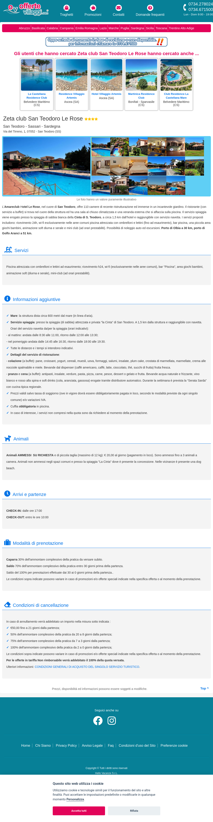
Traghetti (66, 10)
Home (25, 745)
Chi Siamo (43, 745)
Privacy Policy (66, 745)
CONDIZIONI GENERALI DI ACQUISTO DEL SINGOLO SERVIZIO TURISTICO (87, 666)
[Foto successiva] (87, 167)
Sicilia (150, 28)
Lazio (103, 28)
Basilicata (38, 28)
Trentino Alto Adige (181, 28)
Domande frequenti (150, 10)
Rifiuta (134, 810)
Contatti (118, 10)
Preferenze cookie (174, 745)
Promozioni (93, 10)
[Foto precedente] (8, 167)
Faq (111, 745)
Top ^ (204, 688)
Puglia (125, 28)
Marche (114, 28)
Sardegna (137, 28)
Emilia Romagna (86, 28)
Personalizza (75, 799)
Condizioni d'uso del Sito (137, 745)
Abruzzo (24, 28)
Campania (67, 28)
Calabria (52, 28)
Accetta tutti (79, 810)
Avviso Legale (92, 745)
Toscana (161, 28)
